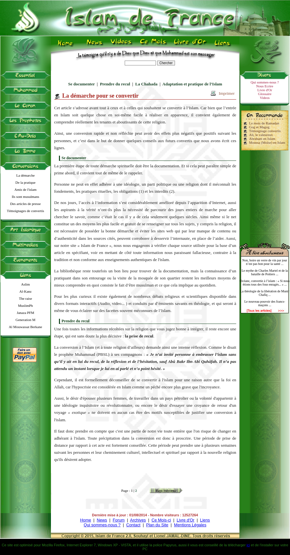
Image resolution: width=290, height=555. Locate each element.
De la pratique (25, 182)
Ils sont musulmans (25, 197)
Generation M (25, 320)
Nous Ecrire (264, 86)
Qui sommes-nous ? (265, 82)
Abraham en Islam (262, 139)
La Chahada (146, 84)
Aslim (25, 284)
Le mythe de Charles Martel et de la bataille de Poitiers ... (265, 272)
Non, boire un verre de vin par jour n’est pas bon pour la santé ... (264, 262)
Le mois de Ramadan (264, 123)
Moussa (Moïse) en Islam (267, 142)
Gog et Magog (259, 127)
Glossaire (265, 94)
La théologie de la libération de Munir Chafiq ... (264, 293)
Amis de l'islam (26, 189)
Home (85, 520)
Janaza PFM (25, 313)
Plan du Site (157, 524)
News (102, 520)
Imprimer (227, 93)
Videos (265, 98)
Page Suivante (166, 490)
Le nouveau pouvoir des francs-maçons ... (264, 303)
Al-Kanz (25, 291)
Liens (205, 520)
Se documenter (81, 84)
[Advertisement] (265, 194)
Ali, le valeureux (261, 135)
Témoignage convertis (265, 131)
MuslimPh (25, 305)
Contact (133, 524)
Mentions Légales (190, 524)
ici (248, 545)
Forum (119, 520)
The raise (25, 298)
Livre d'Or (264, 90)
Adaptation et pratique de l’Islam (192, 84)
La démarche (25, 175)
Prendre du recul (115, 84)
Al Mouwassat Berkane (25, 327)
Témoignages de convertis (25, 211)
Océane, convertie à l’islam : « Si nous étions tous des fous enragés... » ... (264, 282)
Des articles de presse (25, 204)
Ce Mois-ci (161, 520)
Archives (138, 520)
